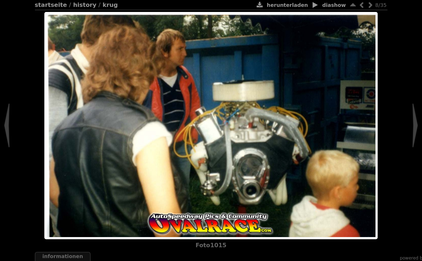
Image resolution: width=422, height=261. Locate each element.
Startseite (51, 4)
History (84, 4)
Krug (110, 4)
